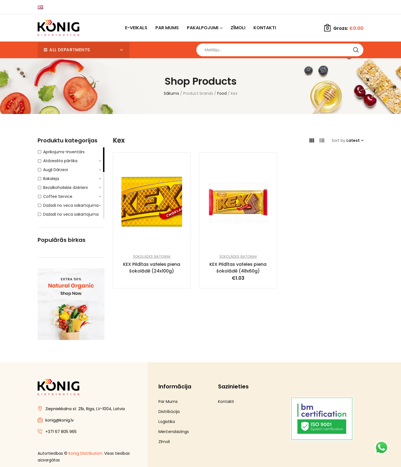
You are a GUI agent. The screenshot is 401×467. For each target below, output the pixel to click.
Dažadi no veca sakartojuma (71, 208)
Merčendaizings (173, 434)
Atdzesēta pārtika (60, 163)
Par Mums (167, 28)
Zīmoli (238, 28)
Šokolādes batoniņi (152, 259)
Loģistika (166, 424)
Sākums (171, 96)
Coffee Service (57, 199)
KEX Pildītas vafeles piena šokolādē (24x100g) (151, 270)
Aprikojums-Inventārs (64, 154)
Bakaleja (51, 181)
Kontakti (264, 28)
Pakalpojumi (202, 28)
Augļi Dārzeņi (55, 172)
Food (222, 96)
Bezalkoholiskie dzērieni (65, 190)
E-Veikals (136, 28)
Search (355, 51)
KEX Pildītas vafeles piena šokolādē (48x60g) (237, 270)
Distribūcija (169, 414)
